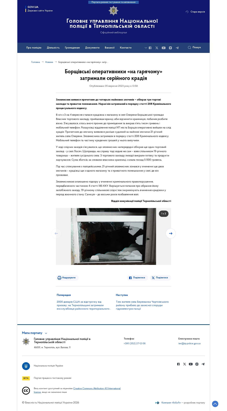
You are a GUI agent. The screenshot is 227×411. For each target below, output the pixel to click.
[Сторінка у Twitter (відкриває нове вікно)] (157, 48)
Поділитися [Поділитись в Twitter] (162, 278)
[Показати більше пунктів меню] (145, 48)
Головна (35, 62)
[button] (35, 333)
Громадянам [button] (72, 47)
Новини (49, 62)
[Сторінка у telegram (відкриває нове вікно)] (177, 48)
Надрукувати (69, 278)
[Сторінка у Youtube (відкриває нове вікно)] (164, 48)
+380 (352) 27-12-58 (135, 343)
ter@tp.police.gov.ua (189, 343)
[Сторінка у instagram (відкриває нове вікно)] (170, 48)
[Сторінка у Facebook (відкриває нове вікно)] (150, 48)
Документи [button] (92, 47)
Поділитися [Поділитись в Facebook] (139, 278)
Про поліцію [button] (33, 47)
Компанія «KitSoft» (171, 403)
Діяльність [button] (53, 47)
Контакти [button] (125, 47)
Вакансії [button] (110, 47)
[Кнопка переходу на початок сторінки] (215, 404)
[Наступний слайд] (171, 233)
